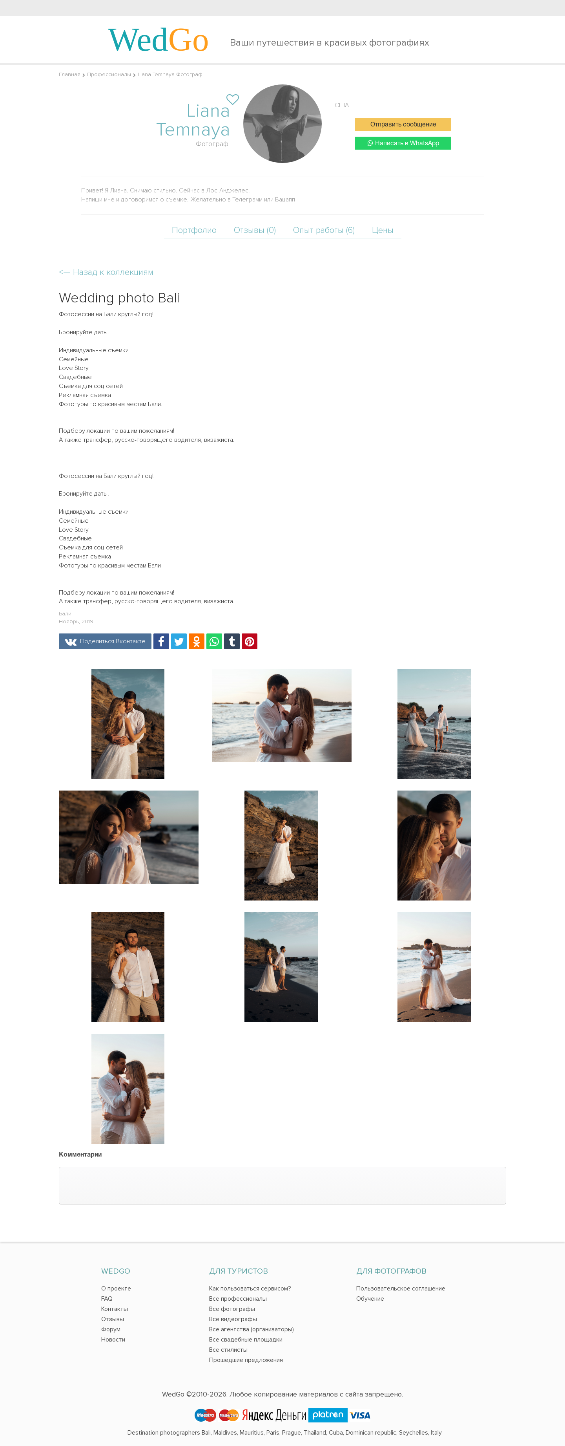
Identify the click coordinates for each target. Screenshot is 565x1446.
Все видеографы (233, 1319)
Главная (69, 74)
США (342, 105)
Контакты (114, 1309)
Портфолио (194, 230)
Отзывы (112, 1319)
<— (106, 272)
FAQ (107, 1299)
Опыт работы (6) (324, 230)
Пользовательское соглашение (400, 1288)
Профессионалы (109, 74)
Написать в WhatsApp (403, 143)
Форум (110, 1329)
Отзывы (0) (255, 230)
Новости (113, 1339)
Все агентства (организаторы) (251, 1329)
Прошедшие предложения (246, 1360)
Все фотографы (232, 1309)
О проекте (116, 1288)
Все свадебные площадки (245, 1339)
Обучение (370, 1299)
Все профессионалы (238, 1299)
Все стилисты (228, 1350)
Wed (158, 39)
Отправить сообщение (403, 125)
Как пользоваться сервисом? (250, 1288)
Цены (383, 230)
